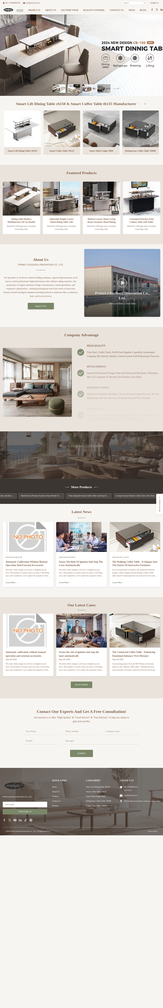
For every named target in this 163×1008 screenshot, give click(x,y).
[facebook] (4, 820)
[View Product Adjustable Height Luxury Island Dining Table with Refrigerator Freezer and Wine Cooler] (61, 199)
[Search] (145, 3)
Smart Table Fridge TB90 (95, 796)
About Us (50, 10)
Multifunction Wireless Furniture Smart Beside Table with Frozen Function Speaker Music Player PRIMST (48, 496)
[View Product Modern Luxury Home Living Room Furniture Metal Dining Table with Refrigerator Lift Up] (101, 199)
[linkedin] (20, 820)
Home (19, 10)
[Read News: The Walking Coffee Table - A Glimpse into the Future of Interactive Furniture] (135, 537)
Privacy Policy (153, 831)
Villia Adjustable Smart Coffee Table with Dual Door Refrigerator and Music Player (96, 496)
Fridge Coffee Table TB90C (96, 806)
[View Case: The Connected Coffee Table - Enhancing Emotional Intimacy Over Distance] (135, 633)
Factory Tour (69, 10)
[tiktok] (25, 820)
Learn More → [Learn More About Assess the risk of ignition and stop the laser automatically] (65, 583)
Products (34, 10)
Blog (143, 10)
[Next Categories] (145, 104)
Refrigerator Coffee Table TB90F (98, 801)
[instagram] (31, 820)
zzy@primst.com (33, 3)
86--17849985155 (12, 3)
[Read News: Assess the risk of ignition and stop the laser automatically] (81, 537)
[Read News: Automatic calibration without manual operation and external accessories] (28, 537)
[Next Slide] (116, 88)
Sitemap (55, 806)
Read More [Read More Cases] (81, 686)
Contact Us (117, 10)
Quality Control (94, 10)
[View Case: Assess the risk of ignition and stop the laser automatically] (81, 633)
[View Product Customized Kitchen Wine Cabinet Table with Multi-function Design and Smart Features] (141, 199)
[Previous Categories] (139, 104)
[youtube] (15, 820)
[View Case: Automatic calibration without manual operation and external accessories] (28, 633)
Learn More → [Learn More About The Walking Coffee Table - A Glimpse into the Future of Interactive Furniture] (118, 583)
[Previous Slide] (47, 88)
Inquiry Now (40, 306)
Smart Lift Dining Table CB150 (98, 787)
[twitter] (9, 820)
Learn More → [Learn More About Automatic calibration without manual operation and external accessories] (12, 583)
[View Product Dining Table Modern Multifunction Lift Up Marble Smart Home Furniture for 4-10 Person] (21, 199)
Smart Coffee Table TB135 (96, 792)
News (132, 10)
